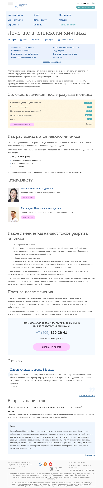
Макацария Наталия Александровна (41, 208)
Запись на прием (51, 347)
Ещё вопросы (90, 455)
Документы (81, 462)
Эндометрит (58, 57)
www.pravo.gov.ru (66, 475)
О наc (36, 15)
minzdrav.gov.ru (47, 477)
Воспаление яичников (20, 51)
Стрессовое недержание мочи (23, 57)
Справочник (13, 25)
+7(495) (84, 4)
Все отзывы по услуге (87, 396)
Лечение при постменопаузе (22, 47)
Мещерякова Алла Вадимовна (37, 188)
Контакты (37, 25)
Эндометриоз (58, 51)
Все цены (89, 124)
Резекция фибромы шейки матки (24, 54)
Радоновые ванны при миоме (65, 54)
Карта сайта (72, 462)
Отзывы (63, 20)
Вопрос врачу (40, 20)
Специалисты (65, 15)
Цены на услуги (15, 20)
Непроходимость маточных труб (66, 47)
